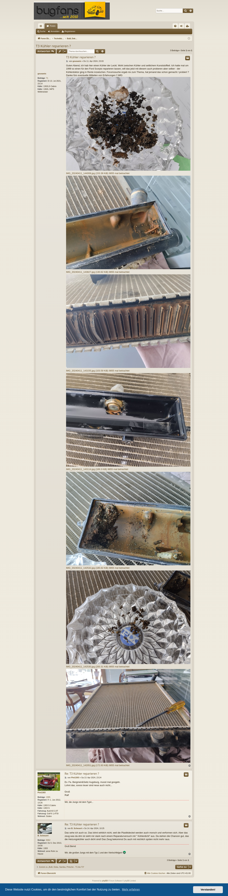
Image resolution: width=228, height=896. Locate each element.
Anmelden (55, 31)
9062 (48, 840)
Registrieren (70, 31)
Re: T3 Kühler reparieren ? (82, 773)
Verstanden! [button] (208, 889)
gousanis (42, 74)
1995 (48, 797)
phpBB (104, 881)
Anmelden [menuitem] (182, 27)
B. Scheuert (43, 836)
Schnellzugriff (41, 27)
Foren (52, 26)
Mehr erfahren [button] (131, 889)
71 (47, 78)
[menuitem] (175, 26)
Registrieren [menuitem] (188, 27)
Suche (42, 31)
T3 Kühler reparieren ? (53, 46)
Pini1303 (42, 792)
